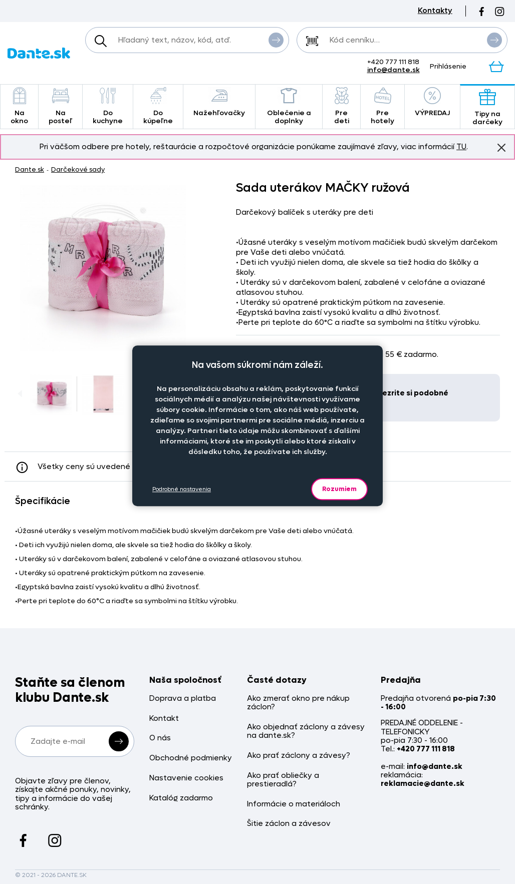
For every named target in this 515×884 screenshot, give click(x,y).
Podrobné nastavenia (181, 489)
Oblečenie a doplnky (289, 106)
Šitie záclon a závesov (289, 823)
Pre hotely (382, 106)
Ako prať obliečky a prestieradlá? (283, 780)
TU (461, 147)
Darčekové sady (78, 169)
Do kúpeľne (158, 106)
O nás (160, 738)
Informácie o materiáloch (293, 804)
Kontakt (164, 718)
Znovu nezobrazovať (501, 147)
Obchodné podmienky (190, 758)
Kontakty (435, 11)
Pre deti (341, 106)
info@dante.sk (393, 70)
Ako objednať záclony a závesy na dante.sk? (306, 731)
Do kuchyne (108, 106)
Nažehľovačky (219, 102)
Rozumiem (339, 489)
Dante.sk (29, 169)
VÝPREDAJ (432, 102)
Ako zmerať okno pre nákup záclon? (298, 703)
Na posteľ (60, 106)
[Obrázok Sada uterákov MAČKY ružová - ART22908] (103, 268)
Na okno (19, 106)
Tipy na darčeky (487, 107)
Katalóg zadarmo (181, 798)
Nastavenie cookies (186, 778)
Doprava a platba (182, 698)
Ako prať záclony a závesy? (298, 755)
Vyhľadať (276, 40)
